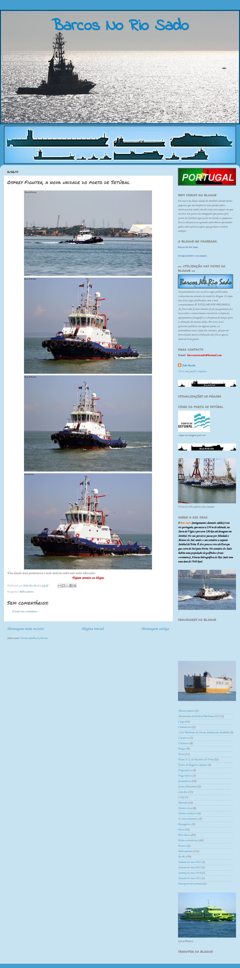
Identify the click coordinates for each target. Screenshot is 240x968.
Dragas (182, 748)
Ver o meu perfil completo (192, 371)
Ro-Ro (182, 856)
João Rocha (188, 365)
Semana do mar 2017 (189, 867)
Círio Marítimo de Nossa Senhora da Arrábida (203, 732)
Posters (182, 846)
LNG (181, 797)
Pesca (181, 829)
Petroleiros (184, 835)
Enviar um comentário (24, 611)
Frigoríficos (185, 776)
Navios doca (185, 808)
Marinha (182, 803)
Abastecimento (186, 711)
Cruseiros (183, 738)
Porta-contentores (188, 840)
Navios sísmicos (187, 813)
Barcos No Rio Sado (188, 247)
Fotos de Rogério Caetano (192, 765)
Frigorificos (185, 770)
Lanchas (182, 792)
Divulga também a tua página (192, 256)
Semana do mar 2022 (189, 878)
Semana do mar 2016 (189, 862)
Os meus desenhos (188, 819)
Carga (181, 721)
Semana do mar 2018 (189, 873)
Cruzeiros (183, 743)
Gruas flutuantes (187, 786)
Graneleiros (184, 781)
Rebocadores (26, 591)
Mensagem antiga (155, 629)
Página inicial (92, 629)
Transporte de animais (190, 883)
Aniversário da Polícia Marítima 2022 (199, 716)
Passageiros (184, 824)
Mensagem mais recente (25, 629)
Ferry (181, 754)
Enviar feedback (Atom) (34, 638)
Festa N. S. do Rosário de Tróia (195, 759)
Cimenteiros (184, 727)
